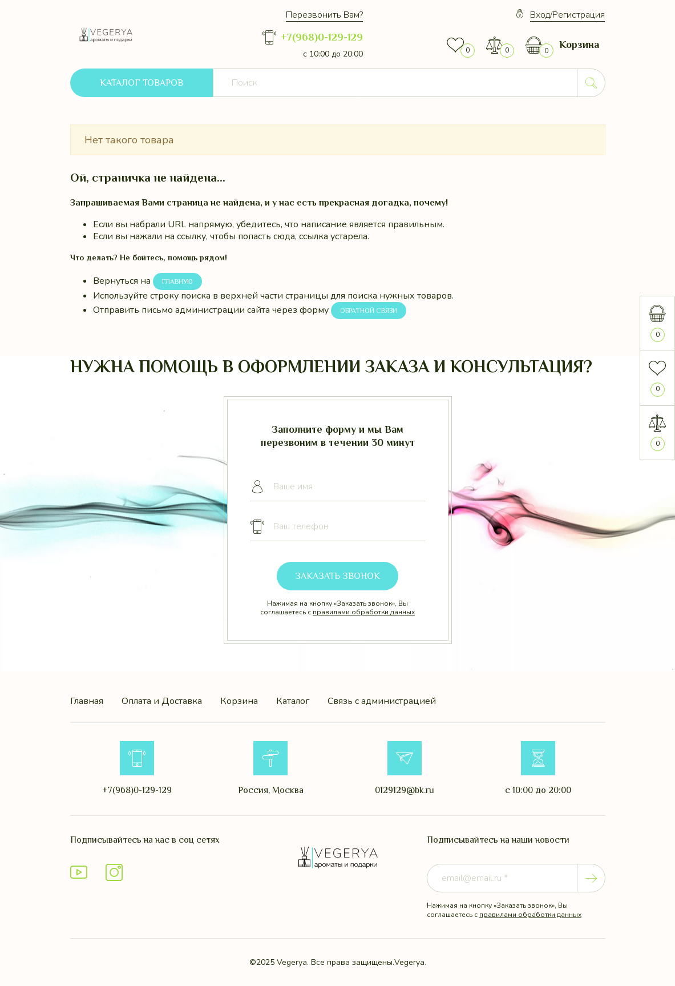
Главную (177, 281)
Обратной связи (368, 311)
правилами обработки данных (364, 612)
